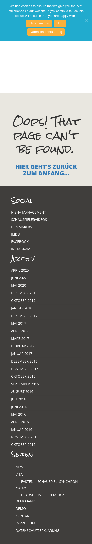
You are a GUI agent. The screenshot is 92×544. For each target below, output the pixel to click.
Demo (21, 508)
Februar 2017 (23, 346)
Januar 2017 (21, 353)
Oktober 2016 (23, 376)
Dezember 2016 (24, 361)
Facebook (20, 241)
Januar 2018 (21, 308)
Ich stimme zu (39, 23)
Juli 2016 (18, 399)
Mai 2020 (18, 285)
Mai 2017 (18, 323)
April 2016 (20, 421)
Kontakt (23, 515)
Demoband (25, 501)
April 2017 (20, 331)
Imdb (15, 234)
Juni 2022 (19, 277)
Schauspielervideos (29, 219)
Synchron (68, 481)
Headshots (31, 495)
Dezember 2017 (24, 315)
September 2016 (25, 384)
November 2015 (24, 437)
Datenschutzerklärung (38, 530)
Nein (59, 23)
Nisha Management (28, 212)
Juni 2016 (19, 406)
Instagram (20, 249)
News (20, 467)
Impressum (25, 523)
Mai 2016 (18, 414)
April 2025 (20, 270)
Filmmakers (21, 227)
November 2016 (24, 368)
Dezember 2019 (24, 293)
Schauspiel (47, 481)
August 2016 (22, 391)
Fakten (27, 481)
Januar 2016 (21, 429)
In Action (56, 495)
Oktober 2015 (23, 444)
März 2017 (20, 338)
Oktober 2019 (23, 300)
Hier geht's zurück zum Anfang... (46, 169)
